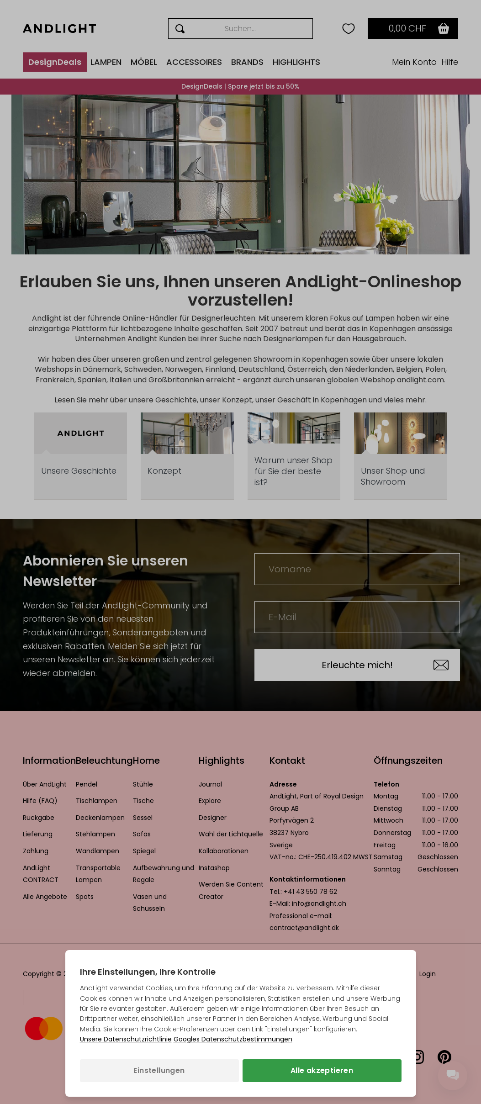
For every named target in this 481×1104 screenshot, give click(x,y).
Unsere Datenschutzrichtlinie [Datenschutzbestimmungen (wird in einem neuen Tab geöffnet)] (126, 1039)
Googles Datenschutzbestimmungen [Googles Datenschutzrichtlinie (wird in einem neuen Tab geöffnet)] (233, 1039)
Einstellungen (159, 1070)
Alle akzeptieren (322, 1070)
